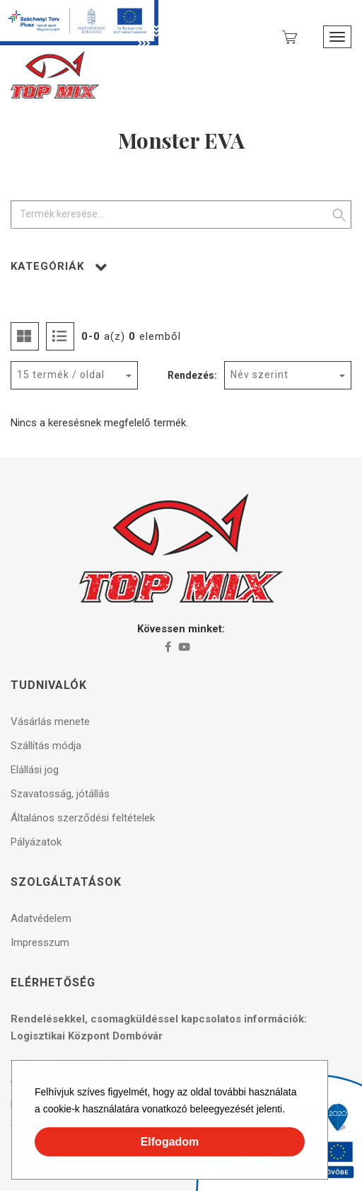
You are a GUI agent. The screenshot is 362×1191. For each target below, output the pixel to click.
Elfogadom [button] (170, 1142)
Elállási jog (35, 769)
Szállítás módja (46, 745)
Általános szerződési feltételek (83, 817)
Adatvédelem (41, 918)
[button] (290, 1111)
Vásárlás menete (50, 721)
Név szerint (259, 374)
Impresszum (40, 942)
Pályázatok (36, 842)
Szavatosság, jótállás (60, 793)
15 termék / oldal (61, 374)
